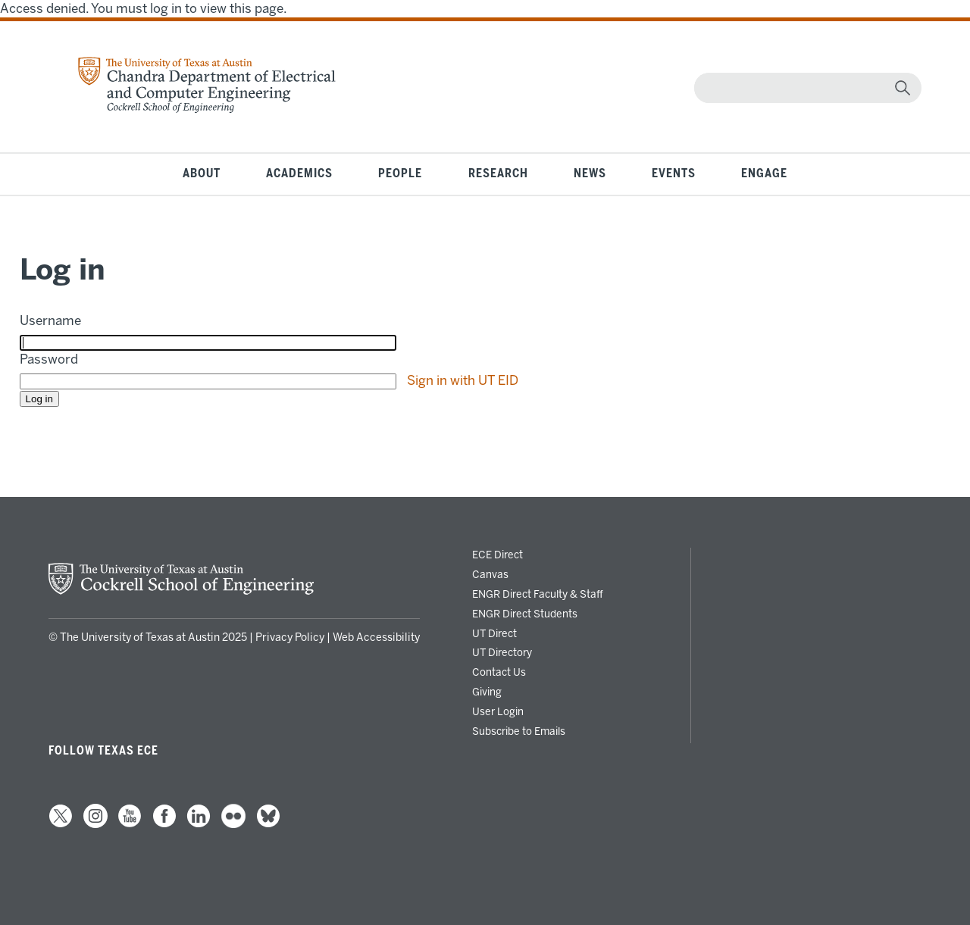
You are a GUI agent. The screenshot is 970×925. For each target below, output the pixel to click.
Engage (764, 173)
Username (50, 320)
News (590, 173)
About (202, 173)
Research (498, 173)
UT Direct (494, 633)
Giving (487, 692)
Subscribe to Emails (518, 731)
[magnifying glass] (902, 87)
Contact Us (499, 672)
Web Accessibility (376, 637)
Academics (299, 173)
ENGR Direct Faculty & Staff (537, 594)
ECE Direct (497, 554)
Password (49, 359)
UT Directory (502, 652)
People (400, 173)
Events (674, 173)
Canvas (490, 574)
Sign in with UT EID (462, 380)
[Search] (804, 88)
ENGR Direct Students (524, 614)
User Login (498, 711)
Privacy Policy (289, 637)
